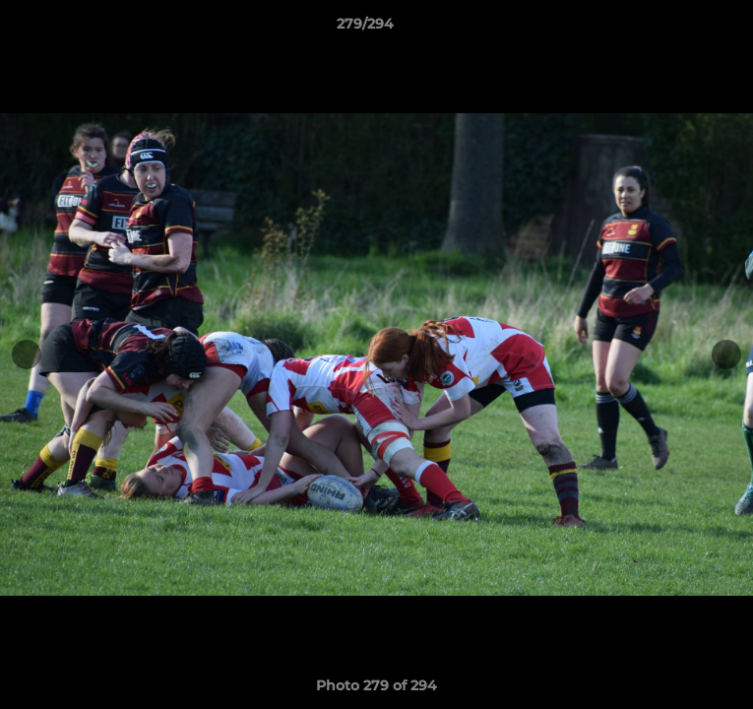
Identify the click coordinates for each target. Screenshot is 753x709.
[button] (682, 28)
